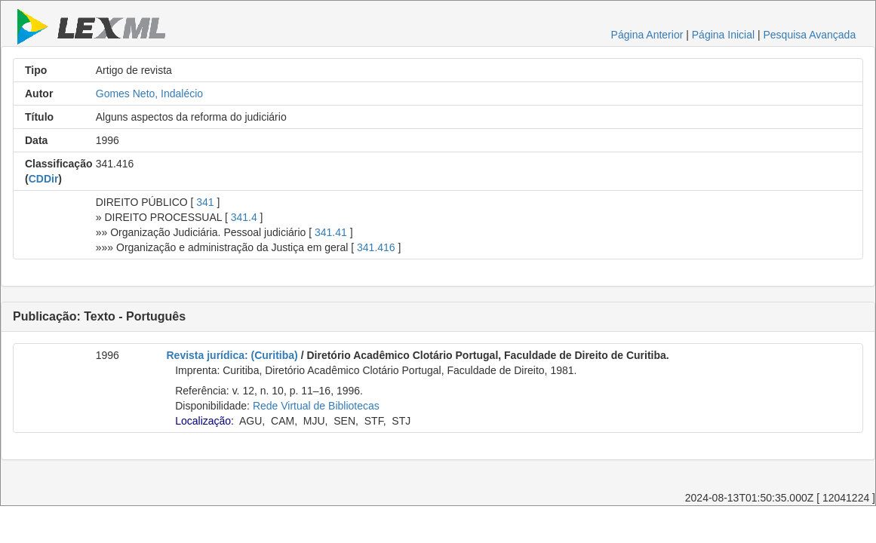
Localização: (204, 421)
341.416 (376, 247)
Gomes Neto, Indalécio (149, 93)
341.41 (331, 232)
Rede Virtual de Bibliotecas (316, 406)
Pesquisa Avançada (809, 35)
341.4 (244, 217)
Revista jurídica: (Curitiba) (232, 355)
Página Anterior (647, 35)
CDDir (44, 179)
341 (205, 202)
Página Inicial (723, 35)
